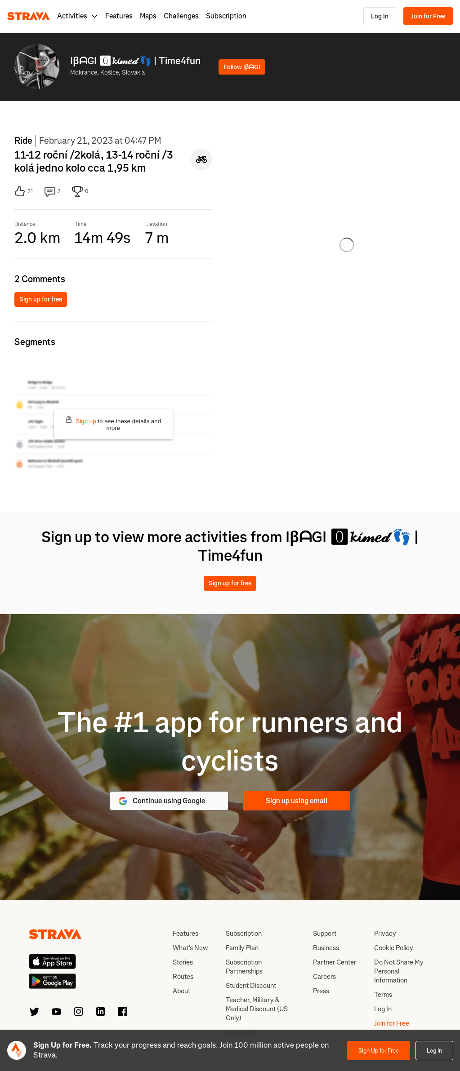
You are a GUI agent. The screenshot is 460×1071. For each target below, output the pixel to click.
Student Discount (251, 985)
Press (321, 991)
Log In (380, 16)
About (181, 991)
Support (324, 933)
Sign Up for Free (378, 1050)
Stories (183, 962)
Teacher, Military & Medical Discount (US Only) (257, 1009)
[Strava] (28, 16)
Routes (183, 976)
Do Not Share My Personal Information (399, 971)
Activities (77, 16)
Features (119, 16)
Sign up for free (40, 299)
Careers (324, 976)
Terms (383, 994)
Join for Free (428, 16)
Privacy (385, 933)
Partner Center (334, 962)
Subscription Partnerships (244, 967)
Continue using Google (161, 801)
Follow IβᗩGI (242, 67)
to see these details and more (113, 423)
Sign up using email (296, 800)
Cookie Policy (393, 947)
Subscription (226, 16)
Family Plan (242, 947)
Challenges (181, 16)
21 (23, 191)
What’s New (190, 947)
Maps (148, 16)
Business (326, 947)
